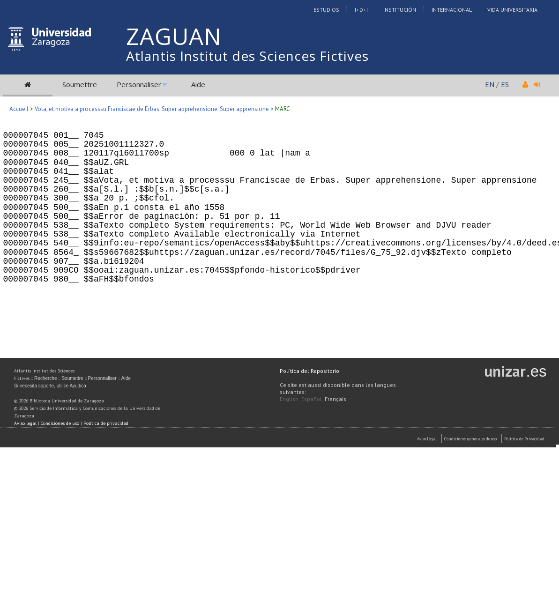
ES (505, 84)
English (289, 398)
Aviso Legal (427, 438)
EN (489, 84)
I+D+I (361, 9)
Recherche (45, 378)
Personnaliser (139, 84)
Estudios (326, 9)
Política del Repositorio (309, 370)
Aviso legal (25, 423)
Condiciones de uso (60, 423)
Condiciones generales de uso (470, 438)
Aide (198, 84)
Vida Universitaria (512, 9)
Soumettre (79, 84)
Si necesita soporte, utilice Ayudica (50, 385)
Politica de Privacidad (524, 438)
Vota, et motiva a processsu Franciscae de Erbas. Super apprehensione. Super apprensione (152, 109)
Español (311, 398)
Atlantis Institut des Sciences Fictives (247, 56)
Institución (399, 9)
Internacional (452, 9)
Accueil (19, 109)
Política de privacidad (105, 423)
